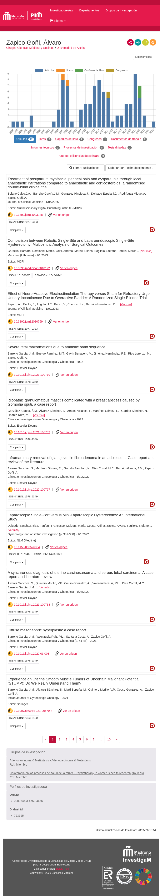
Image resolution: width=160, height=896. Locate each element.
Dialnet (152, 229)
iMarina (152, 282)
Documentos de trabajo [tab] (129, 139)
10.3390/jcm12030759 (28, 321)
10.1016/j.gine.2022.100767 (32, 489)
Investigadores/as (61, 10)
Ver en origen (61, 214)
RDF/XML (130, 42)
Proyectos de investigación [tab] (84, 148)
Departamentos (89, 10)
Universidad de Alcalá (71, 47)
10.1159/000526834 (27, 547)
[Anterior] (45, 739)
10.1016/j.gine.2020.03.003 (31, 653)
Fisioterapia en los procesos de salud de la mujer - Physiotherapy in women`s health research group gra (77, 773)
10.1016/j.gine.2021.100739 (32, 432)
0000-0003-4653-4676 (28, 801)
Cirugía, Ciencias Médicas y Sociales (30, 47)
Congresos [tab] (97, 139)
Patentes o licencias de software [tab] (81, 156)
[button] (58, 21)
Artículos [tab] (25, 139)
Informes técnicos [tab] (45, 148)
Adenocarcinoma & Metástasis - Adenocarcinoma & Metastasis (50, 760)
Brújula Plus (62, 868)
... (101, 739)
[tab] (81, 752)
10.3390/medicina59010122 (32, 268)
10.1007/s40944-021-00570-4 (33, 710)
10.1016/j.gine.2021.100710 (32, 374)
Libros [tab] (44, 139)
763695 (19, 815)
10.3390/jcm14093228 (28, 214)
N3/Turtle (145, 42)
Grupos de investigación (121, 10)
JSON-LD (138, 42)
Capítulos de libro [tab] (69, 139)
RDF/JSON (153, 42)
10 (109, 739)
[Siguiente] (116, 739)
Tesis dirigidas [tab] (120, 148)
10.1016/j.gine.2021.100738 (32, 604)
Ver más (146, 251)
